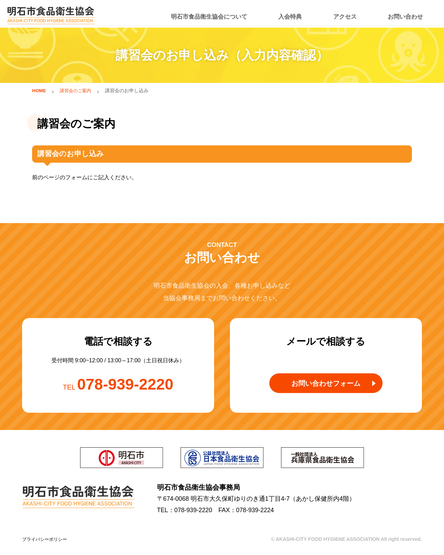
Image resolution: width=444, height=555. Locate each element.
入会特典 (296, 14)
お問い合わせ (403, 14)
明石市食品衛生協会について (221, 14)
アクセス (347, 14)
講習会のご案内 (77, 90)
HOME (39, 90)
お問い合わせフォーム (326, 386)
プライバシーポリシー (46, 540)
